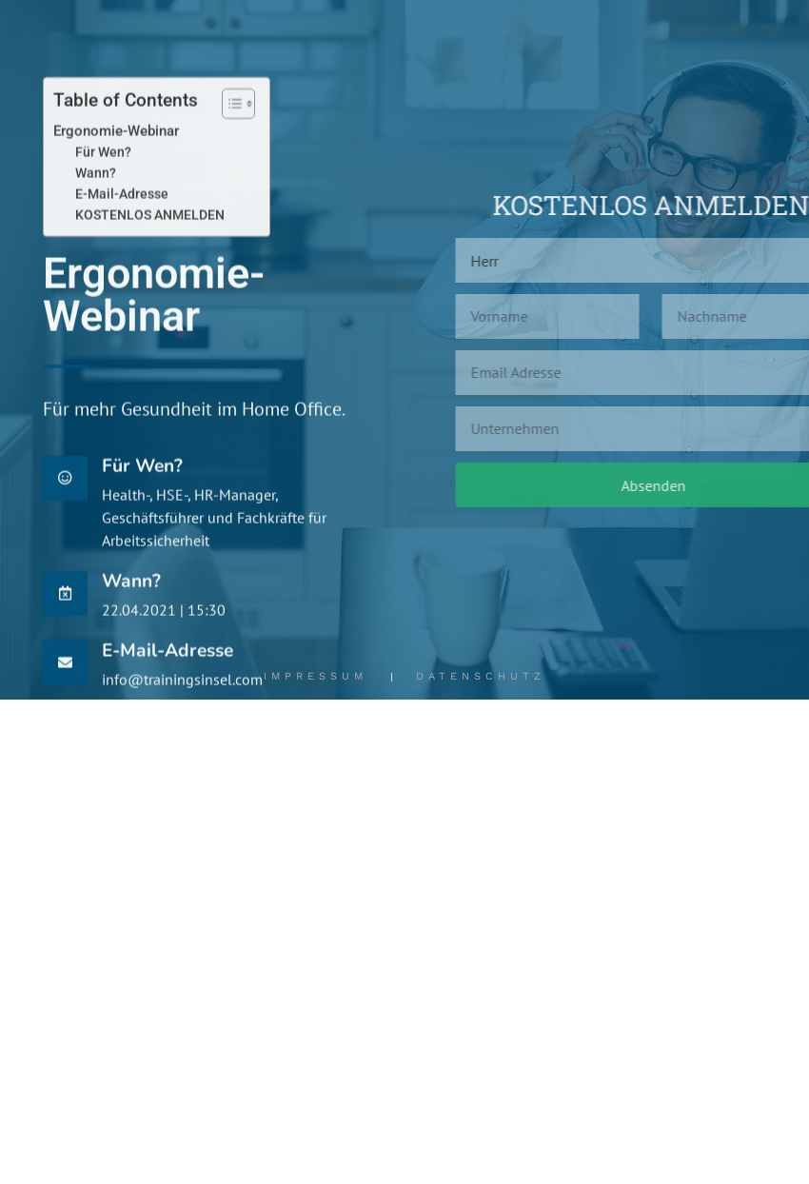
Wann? (95, 216)
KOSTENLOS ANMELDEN (150, 258)
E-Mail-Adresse (121, 237)
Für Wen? (103, 195)
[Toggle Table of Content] (228, 146)
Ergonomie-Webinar (116, 174)
